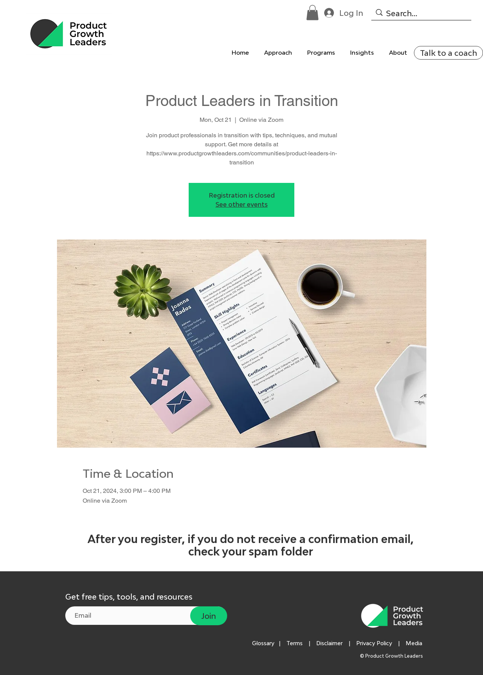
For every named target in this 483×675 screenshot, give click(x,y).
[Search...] (420, 13)
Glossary (263, 643)
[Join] (208, 615)
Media (415, 643)
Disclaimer (329, 643)
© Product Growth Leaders (392, 656)
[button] (312, 12)
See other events (241, 204)
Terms (294, 643)
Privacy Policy (374, 643)
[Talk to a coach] (448, 53)
